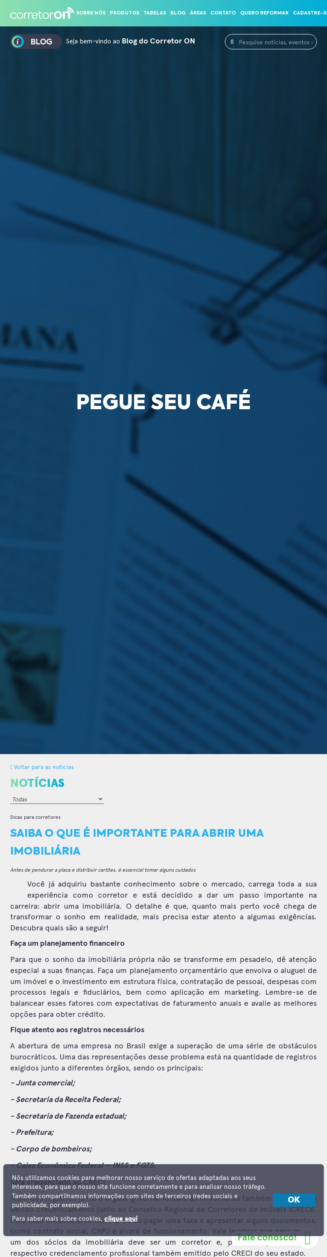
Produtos (124, 13)
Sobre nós (91, 13)
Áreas (198, 13)
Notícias (37, 783)
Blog (178, 13)
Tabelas (154, 13)
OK (294, 1200)
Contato (223, 13)
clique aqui (121, 1219)
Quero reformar (264, 13)
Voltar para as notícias (42, 767)
